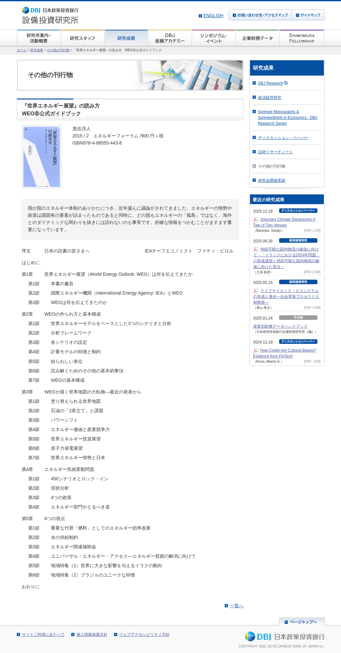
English (213, 15)
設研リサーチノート (275, 152)
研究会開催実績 (271, 180)
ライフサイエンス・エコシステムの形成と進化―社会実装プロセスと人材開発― (286, 296)
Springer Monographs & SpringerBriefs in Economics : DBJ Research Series (287, 118)
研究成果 (36, 50)
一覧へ (237, 605)
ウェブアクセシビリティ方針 (144, 634)
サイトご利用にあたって (43, 634)
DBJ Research (270, 83)
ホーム (22, 50)
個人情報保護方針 (92, 634)
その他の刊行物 (58, 50)
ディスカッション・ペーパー (283, 137)
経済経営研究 (269, 97)
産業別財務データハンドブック (280, 326)
